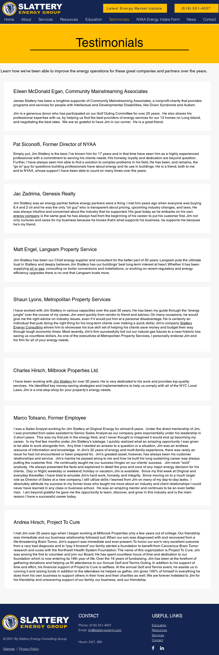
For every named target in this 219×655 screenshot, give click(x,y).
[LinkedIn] (162, 648)
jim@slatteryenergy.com (104, 630)
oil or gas (37, 268)
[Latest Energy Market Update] (135, 8)
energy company (26, 216)
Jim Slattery (63, 381)
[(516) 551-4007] (197, 8)
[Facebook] (153, 648)
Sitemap (9, 649)
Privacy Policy (29, 649)
